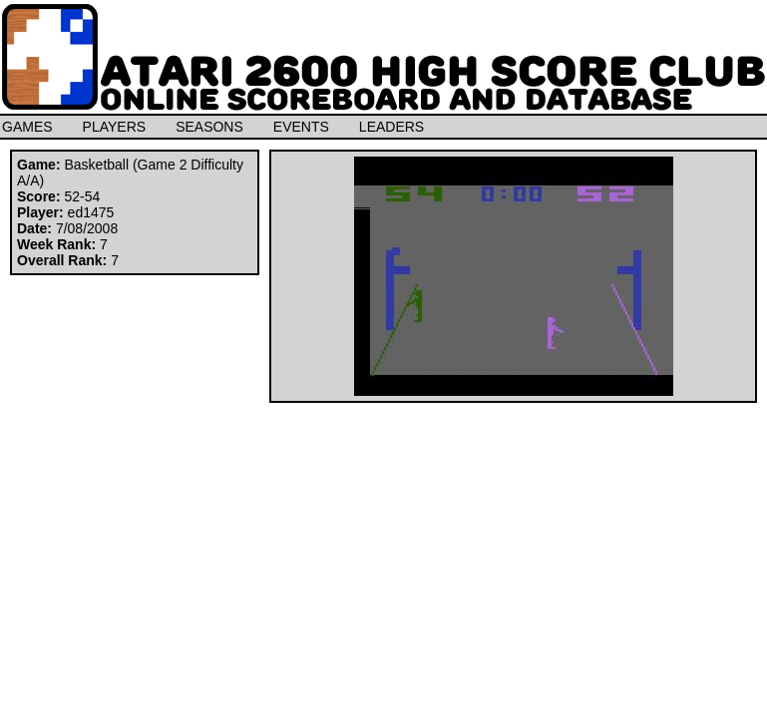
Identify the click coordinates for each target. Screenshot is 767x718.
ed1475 (91, 212)
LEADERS (391, 127)
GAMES (27, 127)
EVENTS (301, 127)
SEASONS (209, 127)
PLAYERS (115, 127)
